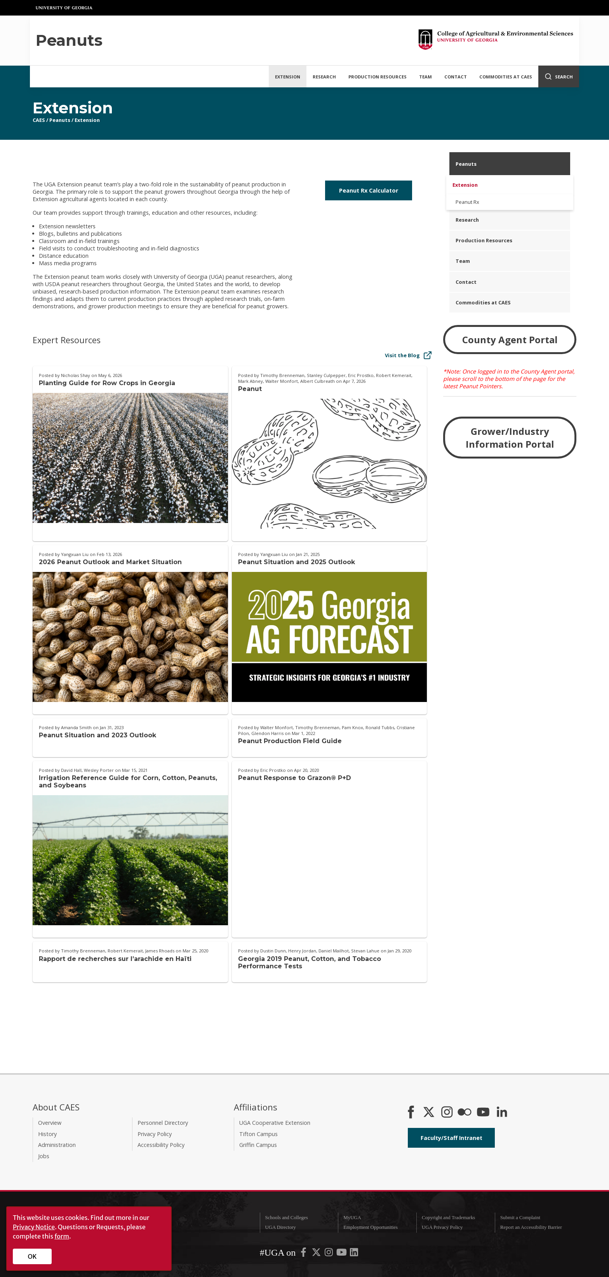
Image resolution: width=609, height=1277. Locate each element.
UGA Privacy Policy (442, 1227)
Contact (455, 77)
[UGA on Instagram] (329, 1254)
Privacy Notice (34, 1227)
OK (32, 1256)
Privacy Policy (154, 1134)
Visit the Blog (408, 355)
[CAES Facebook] (411, 1113)
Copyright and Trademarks (448, 1217)
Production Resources (377, 77)
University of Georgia (64, 7)
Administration (57, 1144)
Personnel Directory (162, 1122)
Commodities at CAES (505, 77)
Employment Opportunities (370, 1227)
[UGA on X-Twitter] (317, 1254)
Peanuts (59, 119)
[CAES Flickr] (464, 1113)
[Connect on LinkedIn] (501, 1113)
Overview (49, 1122)
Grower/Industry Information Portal (510, 437)
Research (324, 77)
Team (425, 77)
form (61, 1236)
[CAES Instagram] (447, 1113)
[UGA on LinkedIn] (354, 1254)
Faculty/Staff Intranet (451, 1137)
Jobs (43, 1156)
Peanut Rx (467, 201)
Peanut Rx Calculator (368, 190)
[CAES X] (429, 1113)
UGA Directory (280, 1227)
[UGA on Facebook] (304, 1254)
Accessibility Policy (160, 1144)
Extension (287, 77)
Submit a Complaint (520, 1217)
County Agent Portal (510, 339)
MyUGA (352, 1217)
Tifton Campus (258, 1134)
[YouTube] (483, 1113)
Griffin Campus (258, 1144)
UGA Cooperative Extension (274, 1122)
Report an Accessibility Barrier (531, 1227)
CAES (39, 119)
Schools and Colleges (286, 1217)
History (47, 1134)
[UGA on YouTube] (342, 1254)
